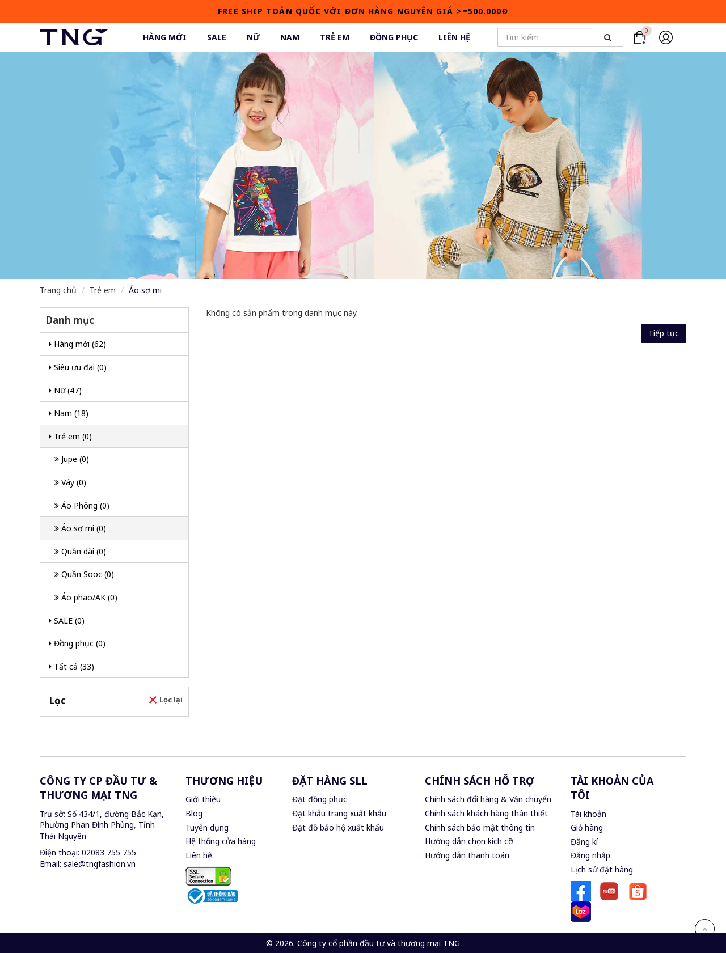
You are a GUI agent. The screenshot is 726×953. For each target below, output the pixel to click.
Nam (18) (68, 413)
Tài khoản (588, 813)
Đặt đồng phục (319, 799)
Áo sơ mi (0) (80, 528)
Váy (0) (70, 482)
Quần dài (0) (80, 551)
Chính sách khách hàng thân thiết (486, 813)
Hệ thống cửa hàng (220, 841)
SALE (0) (67, 620)
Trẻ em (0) (70, 436)
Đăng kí (584, 841)
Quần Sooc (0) (84, 574)
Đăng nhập (590, 855)
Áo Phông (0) (81, 505)
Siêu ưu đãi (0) (78, 367)
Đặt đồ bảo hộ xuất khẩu (338, 827)
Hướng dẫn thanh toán (467, 855)
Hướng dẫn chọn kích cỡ (469, 841)
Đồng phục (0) (77, 643)
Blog (193, 813)
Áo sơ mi (145, 290)
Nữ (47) (65, 390)
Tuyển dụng (207, 827)
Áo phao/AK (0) (85, 597)
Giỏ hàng (587, 827)
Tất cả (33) (71, 666)
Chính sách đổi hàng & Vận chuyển (488, 799)
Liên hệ (198, 855)
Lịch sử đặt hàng (602, 869)
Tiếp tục (663, 333)
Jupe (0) (71, 459)
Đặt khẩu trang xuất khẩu (339, 813)
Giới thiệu (203, 799)
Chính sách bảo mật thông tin (480, 827)
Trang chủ (58, 290)
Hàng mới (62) (77, 343)
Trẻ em (103, 290)
